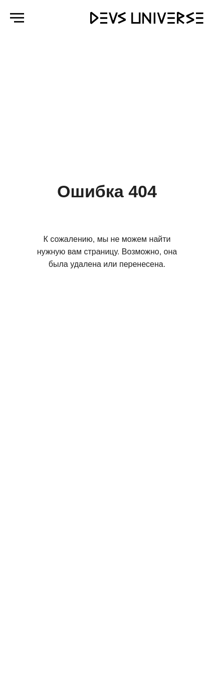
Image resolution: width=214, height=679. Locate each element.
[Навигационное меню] (17, 18)
